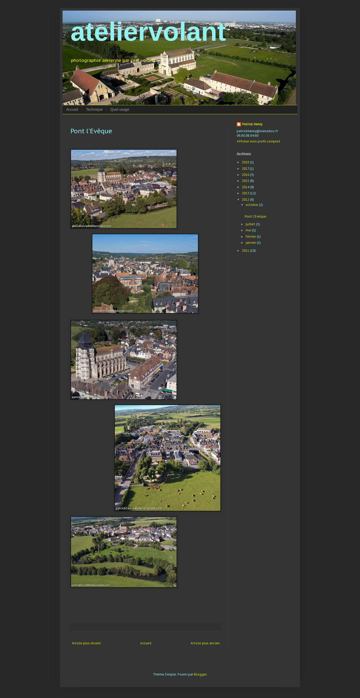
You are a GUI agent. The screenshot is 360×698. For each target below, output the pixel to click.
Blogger (200, 674)
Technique (94, 109)
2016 (246, 175)
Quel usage (119, 109)
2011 (246, 250)
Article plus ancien (205, 643)
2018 (246, 162)
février (251, 236)
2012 (246, 199)
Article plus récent (86, 643)
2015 (246, 181)
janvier (251, 243)
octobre (252, 205)
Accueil (72, 109)
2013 (246, 193)
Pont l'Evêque (255, 216)
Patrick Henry (252, 124)
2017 (246, 169)
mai (248, 230)
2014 (246, 187)
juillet (250, 224)
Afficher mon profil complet (258, 141)
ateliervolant (148, 31)
